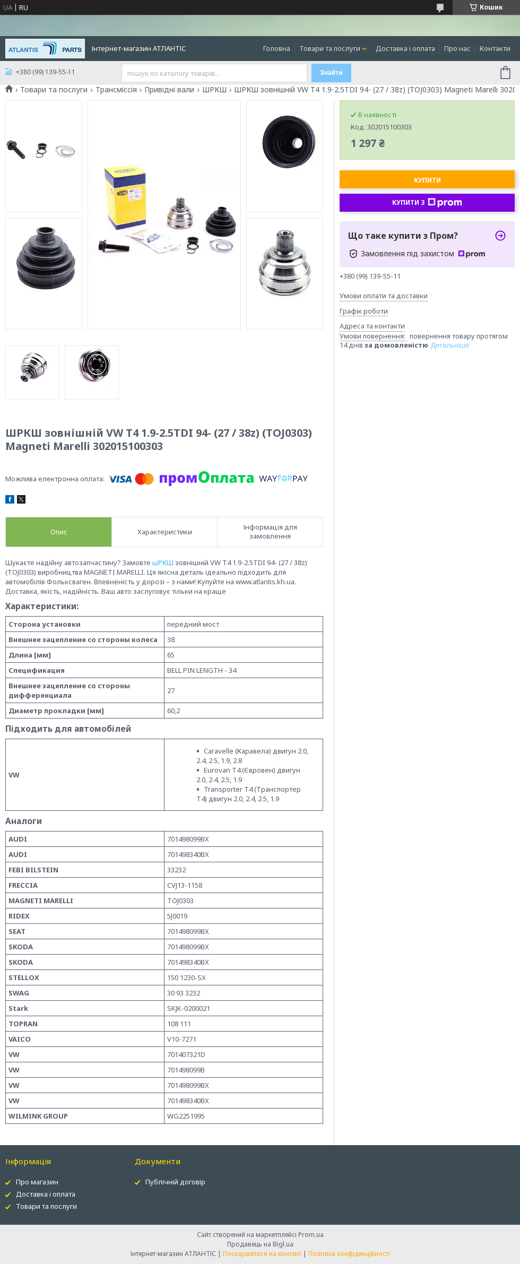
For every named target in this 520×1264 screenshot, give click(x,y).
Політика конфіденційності (349, 1253)
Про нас (457, 48)
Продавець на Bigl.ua (260, 1244)
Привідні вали (169, 89)
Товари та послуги (329, 48)
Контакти (495, 48)
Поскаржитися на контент (262, 1253)
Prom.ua (311, 1234)
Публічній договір (175, 1182)
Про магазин (37, 1182)
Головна (276, 48)
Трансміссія (116, 89)
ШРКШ (214, 89)
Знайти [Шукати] (331, 72)
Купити (427, 180)
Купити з (427, 202)
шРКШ (163, 562)
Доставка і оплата (405, 48)
